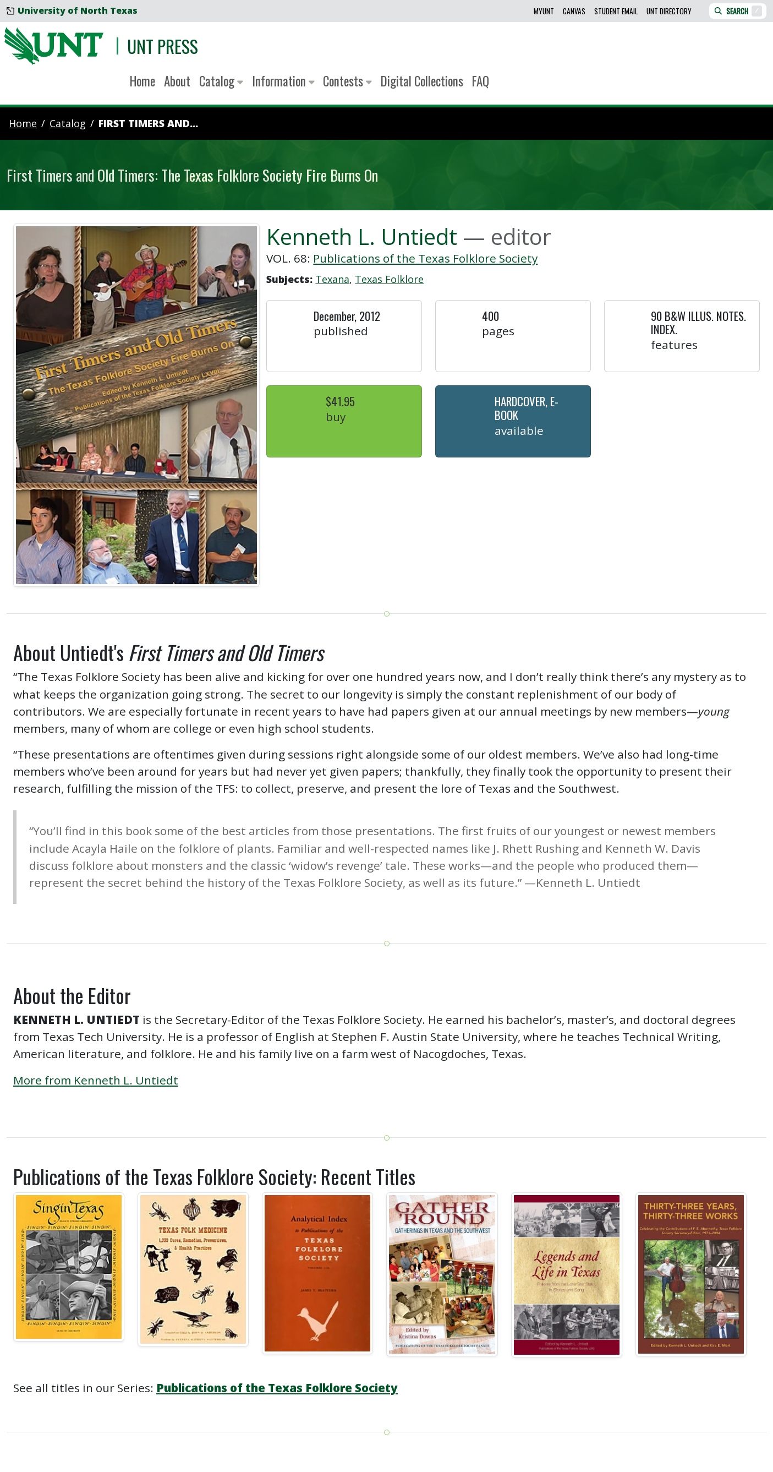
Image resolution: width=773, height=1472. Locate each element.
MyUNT (544, 11)
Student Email (616, 11)
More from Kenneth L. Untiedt (95, 1080)
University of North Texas (72, 10)
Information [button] (283, 81)
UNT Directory (669, 11)
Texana (332, 279)
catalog (68, 123)
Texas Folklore (389, 279)
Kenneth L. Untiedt (361, 236)
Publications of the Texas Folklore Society (425, 258)
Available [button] (519, 430)
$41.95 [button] (340, 401)
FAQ (480, 81)
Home (142, 81)
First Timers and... (148, 123)
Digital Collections (422, 81)
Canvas (574, 11)
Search (738, 11)
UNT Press (162, 46)
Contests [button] (347, 81)
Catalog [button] (221, 81)
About (177, 81)
